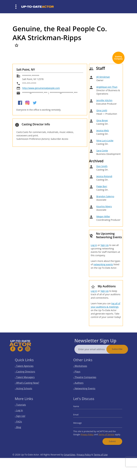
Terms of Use (101, 460)
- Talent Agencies (26, 367)
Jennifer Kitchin (104, 100)
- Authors (81, 381)
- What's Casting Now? (29, 381)
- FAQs (22, 421)
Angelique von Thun (106, 86)
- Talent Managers (27, 376)
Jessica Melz (102, 130)
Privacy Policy (88, 432)
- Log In (22, 412)
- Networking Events (86, 386)
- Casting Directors (27, 372)
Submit (110, 438)
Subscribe (123, 349)
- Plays (80, 372)
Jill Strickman (103, 76)
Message (80, 422)
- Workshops (83, 367)
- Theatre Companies (86, 376)
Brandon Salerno (105, 196)
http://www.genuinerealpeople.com (41, 88)
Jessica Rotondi (104, 176)
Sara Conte (102, 150)
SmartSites (69, 460)
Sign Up (104, 245)
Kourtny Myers (104, 206)
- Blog (21, 426)
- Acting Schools (26, 386)
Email (79, 415)
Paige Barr (101, 186)
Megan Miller (103, 216)
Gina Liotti (101, 110)
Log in (94, 245)
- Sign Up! (23, 416)
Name (79, 408)
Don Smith (101, 166)
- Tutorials (23, 407)
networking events (103, 264)
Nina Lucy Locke (104, 140)
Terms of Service (105, 432)
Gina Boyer (102, 120)
